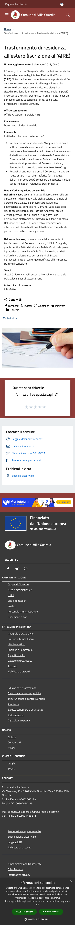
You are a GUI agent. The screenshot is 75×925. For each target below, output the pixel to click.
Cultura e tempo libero (21, 639)
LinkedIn (12, 310)
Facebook (11, 306)
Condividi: (13, 299)
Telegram (58, 306)
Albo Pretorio (15, 869)
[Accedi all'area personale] (62, 4)
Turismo (12, 666)
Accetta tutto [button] (24, 911)
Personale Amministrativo (23, 611)
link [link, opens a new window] (37, 904)
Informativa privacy (19, 875)
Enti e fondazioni (17, 601)
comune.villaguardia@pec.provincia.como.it (33, 811)
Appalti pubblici (16, 655)
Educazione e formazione (22, 688)
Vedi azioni (10, 318)
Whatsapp (41, 306)
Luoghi (12, 763)
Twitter (26, 306)
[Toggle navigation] (7, 15)
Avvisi (11, 748)
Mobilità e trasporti (19, 671)
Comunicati (14, 742)
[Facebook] (8, 568)
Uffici (11, 595)
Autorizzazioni (16, 715)
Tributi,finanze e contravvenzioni (27, 699)
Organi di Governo (18, 584)
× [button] (71, 881)
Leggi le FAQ (15, 842)
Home (7, 29)
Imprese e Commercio (20, 650)
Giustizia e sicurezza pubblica (24, 693)
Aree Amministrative (20, 590)
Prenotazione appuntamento (24, 831)
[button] (37, 919)
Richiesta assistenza (19, 847)
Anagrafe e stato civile (21, 633)
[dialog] (37, 901)
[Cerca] (68, 15)
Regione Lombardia (16, 4)
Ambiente (13, 704)
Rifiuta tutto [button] (51, 911)
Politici (12, 606)
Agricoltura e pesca (19, 720)
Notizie (12, 737)
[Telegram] (17, 568)
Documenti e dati (17, 617)
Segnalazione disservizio (22, 837)
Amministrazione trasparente (25, 864)
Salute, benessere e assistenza (25, 710)
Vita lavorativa (16, 644)
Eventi (11, 768)
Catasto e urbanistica (20, 661)
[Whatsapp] (25, 568)
